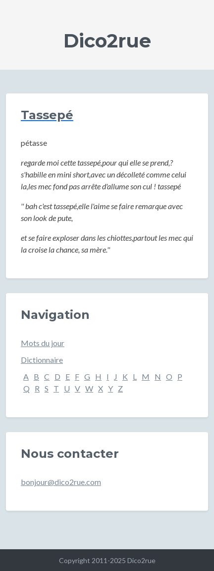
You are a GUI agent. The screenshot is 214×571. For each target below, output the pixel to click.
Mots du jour (42, 343)
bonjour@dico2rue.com (61, 481)
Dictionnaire (42, 359)
